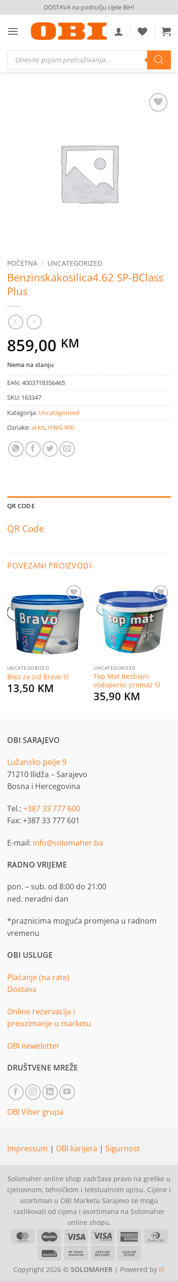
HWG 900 (61, 427)
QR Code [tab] (21, 505)
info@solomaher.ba (68, 843)
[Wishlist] (142, 31)
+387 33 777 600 (51, 808)
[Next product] (15, 322)
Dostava (22, 989)
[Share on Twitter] (50, 449)
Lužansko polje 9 (36, 762)
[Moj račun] (118, 31)
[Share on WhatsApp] (16, 449)
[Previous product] (34, 322)
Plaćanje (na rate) (38, 977)
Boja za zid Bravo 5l (38, 677)
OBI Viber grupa (35, 1112)
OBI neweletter (33, 1046)
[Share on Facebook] (33, 449)
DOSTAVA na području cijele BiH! (89, 7)
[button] (13, 31)
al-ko (38, 427)
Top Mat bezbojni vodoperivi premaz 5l (127, 680)
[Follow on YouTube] (67, 1092)
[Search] (159, 59)
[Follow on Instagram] (33, 1092)
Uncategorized (74, 263)
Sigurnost (122, 1148)
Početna (22, 263)
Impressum (28, 1148)
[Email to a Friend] (67, 449)
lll (162, 1269)
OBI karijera (77, 1148)
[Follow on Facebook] (16, 1092)
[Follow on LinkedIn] (50, 1092)
